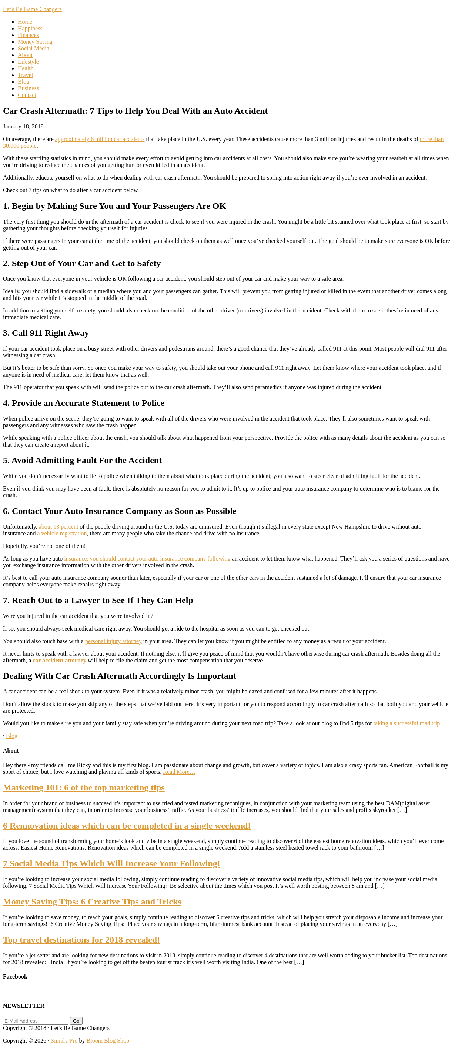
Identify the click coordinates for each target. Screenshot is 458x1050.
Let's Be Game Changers (32, 9)
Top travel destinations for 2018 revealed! (81, 939)
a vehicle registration (62, 533)
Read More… (179, 772)
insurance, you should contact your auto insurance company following (147, 558)
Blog (11, 736)
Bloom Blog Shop (108, 1040)
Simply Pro (64, 1040)
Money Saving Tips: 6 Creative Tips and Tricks (92, 901)
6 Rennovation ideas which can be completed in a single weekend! (127, 825)
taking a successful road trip (407, 723)
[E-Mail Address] (35, 1021)
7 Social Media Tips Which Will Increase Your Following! (111, 863)
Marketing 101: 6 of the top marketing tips (84, 787)
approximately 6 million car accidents (100, 139)
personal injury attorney (113, 641)
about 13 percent (58, 527)
